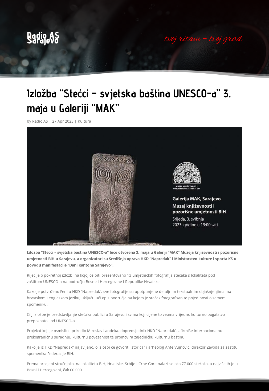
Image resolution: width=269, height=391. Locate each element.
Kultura (84, 121)
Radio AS (40, 121)
